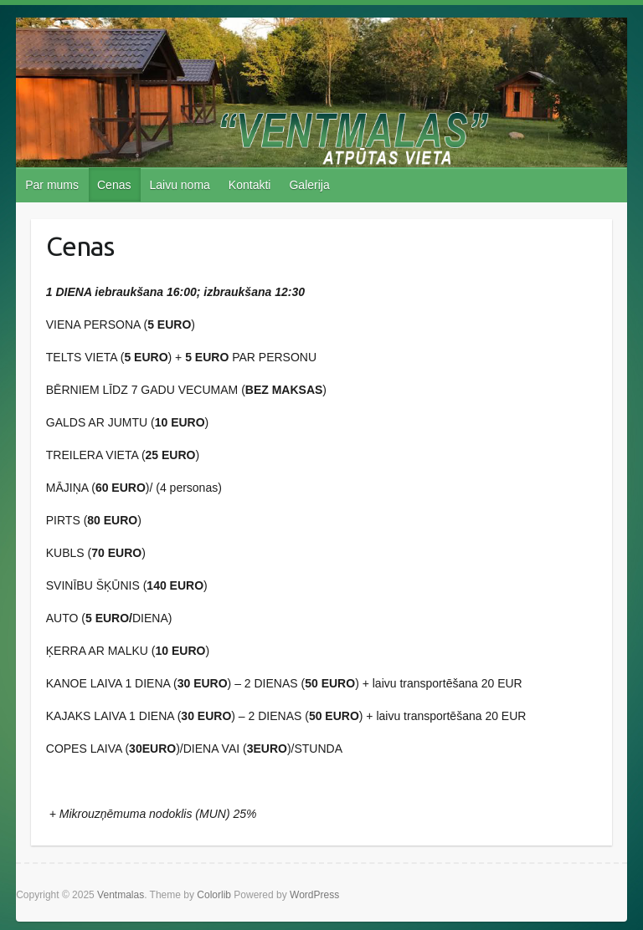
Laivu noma (179, 185)
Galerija (309, 185)
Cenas (114, 185)
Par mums (52, 185)
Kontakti (250, 185)
